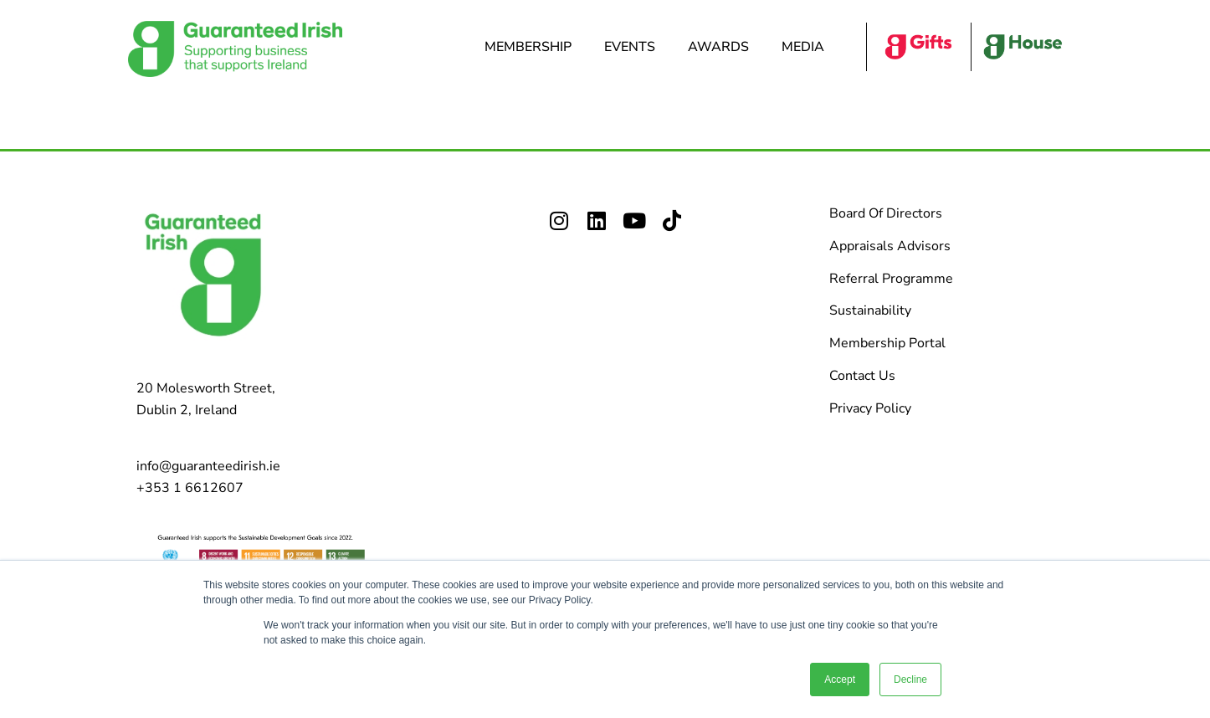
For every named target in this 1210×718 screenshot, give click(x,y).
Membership (532, 47)
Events (634, 47)
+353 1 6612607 (190, 488)
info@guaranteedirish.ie (208, 466)
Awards (722, 47)
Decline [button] (910, 679)
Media (807, 47)
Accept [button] (839, 679)
